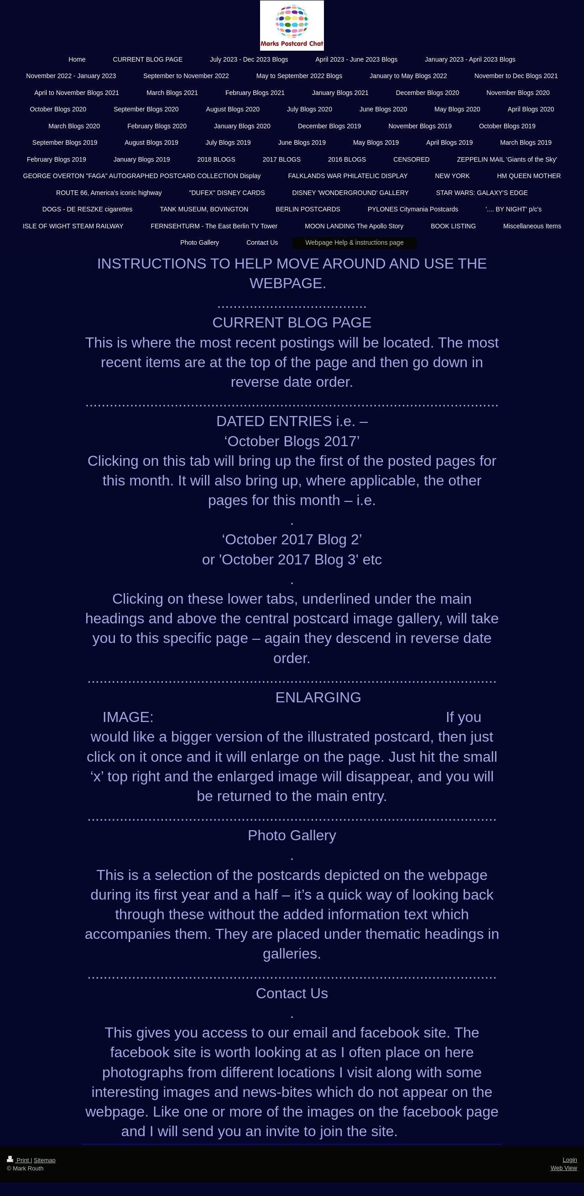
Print (19, 1160)
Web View (564, 1167)
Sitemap (45, 1160)
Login (570, 1159)
